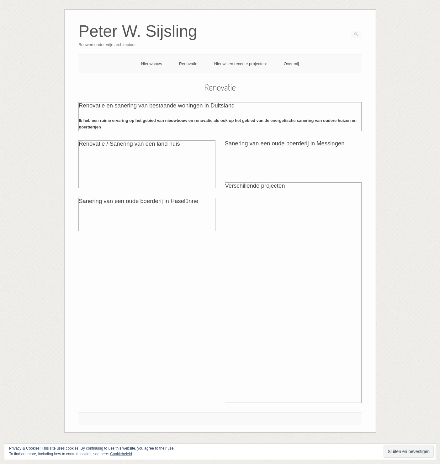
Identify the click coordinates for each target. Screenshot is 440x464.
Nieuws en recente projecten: (240, 63)
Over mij (291, 63)
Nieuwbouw (151, 63)
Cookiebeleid (121, 454)
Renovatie (188, 63)
